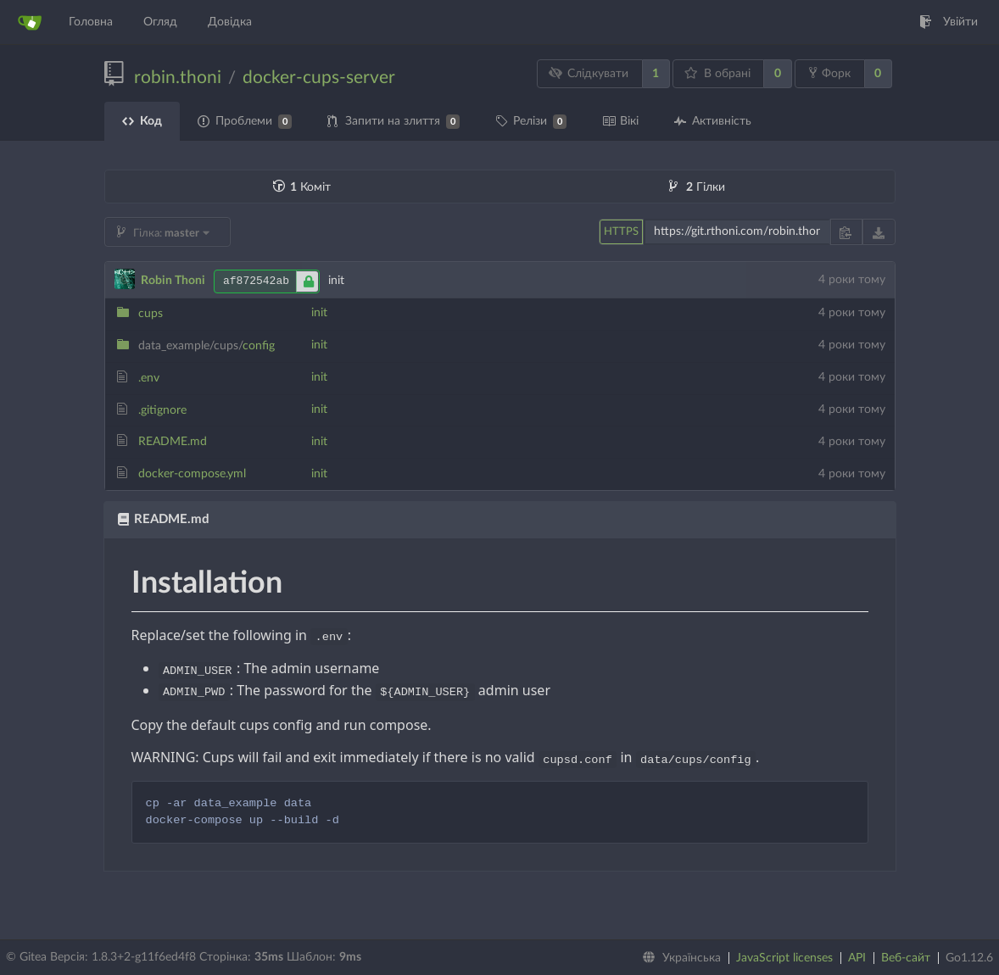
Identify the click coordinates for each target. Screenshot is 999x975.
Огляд (160, 22)
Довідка (230, 22)
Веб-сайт (905, 958)
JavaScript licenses (784, 958)
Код (142, 121)
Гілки (697, 187)
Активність (712, 121)
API (857, 958)
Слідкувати (588, 73)
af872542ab (271, 281)
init (319, 313)
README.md (172, 442)
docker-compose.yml (192, 474)
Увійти (948, 22)
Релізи (530, 121)
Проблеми (245, 121)
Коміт (302, 187)
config (206, 346)
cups (150, 314)
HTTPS (621, 231)
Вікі (620, 121)
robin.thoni (177, 77)
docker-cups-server (319, 77)
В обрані (717, 73)
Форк (830, 73)
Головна (91, 22)
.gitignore (162, 410)
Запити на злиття (393, 121)
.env (148, 378)
